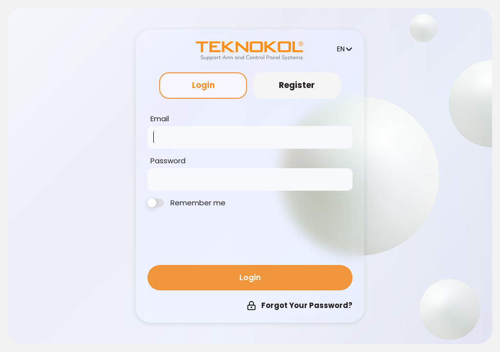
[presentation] (221, 238)
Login (203, 85)
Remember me (186, 202)
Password (168, 160)
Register (297, 85)
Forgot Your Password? (300, 305)
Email (159, 118)
